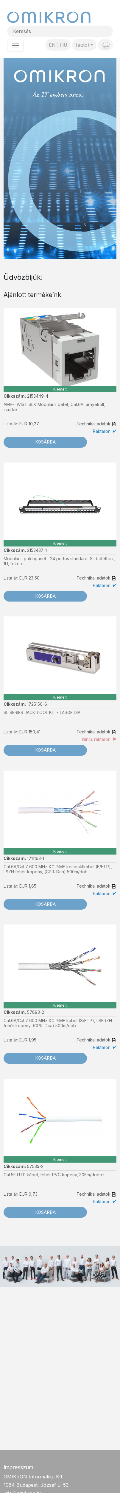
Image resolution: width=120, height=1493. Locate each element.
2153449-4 (37, 396)
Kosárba (45, 442)
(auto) (82, 45)
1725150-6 (37, 704)
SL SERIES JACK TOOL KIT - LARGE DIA (42, 712)
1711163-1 (35, 858)
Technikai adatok (93, 423)
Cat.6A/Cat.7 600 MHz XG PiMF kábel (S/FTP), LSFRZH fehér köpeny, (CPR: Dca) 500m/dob (58, 1023)
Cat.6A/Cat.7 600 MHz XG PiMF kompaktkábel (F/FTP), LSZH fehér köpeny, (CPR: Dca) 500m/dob (58, 869)
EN (52, 45)
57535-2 (35, 1166)
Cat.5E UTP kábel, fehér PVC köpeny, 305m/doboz (54, 1174)
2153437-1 (37, 550)
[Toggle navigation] (15, 45)
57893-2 (35, 1012)
